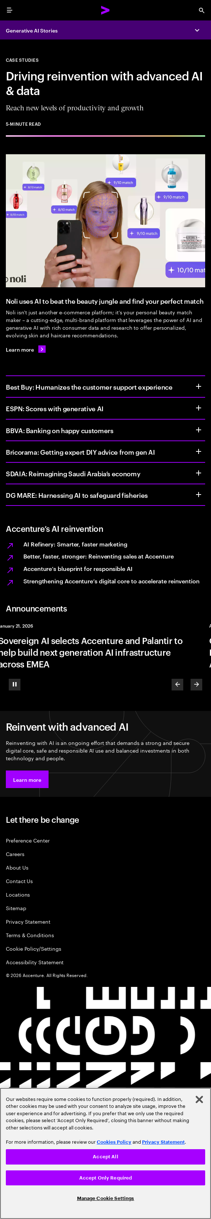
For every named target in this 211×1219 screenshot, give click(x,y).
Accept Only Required (105, 1178)
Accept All (105, 1156)
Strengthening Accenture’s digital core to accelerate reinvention (111, 581)
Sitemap (16, 908)
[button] (27, 779)
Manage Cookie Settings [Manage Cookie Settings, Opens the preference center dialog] (105, 1198)
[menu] (9, 10)
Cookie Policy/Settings (33, 948)
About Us (17, 867)
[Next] (196, 684)
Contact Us (19, 881)
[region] (105, 1153)
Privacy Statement (28, 921)
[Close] (199, 1099)
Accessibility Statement (35, 962)
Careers (15, 854)
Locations (18, 894)
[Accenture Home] (105, 10)
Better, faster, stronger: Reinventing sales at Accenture (98, 556)
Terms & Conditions (30, 935)
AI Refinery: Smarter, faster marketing (75, 544)
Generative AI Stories (32, 30)
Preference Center (28, 840)
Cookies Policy (114, 1142)
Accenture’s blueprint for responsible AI (78, 568)
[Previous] (177, 684)
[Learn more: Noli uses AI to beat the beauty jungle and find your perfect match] (26, 349)
